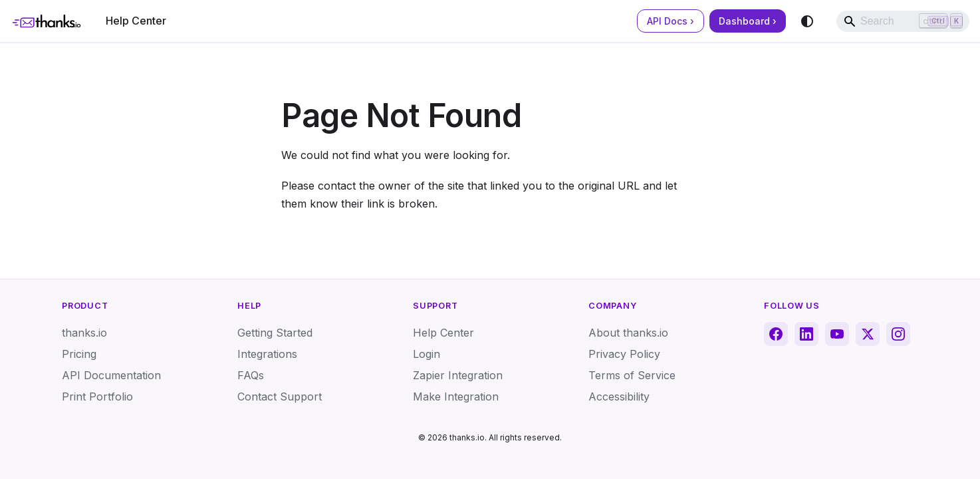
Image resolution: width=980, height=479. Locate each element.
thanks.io (84, 332)
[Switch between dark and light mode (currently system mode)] (807, 21)
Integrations (267, 354)
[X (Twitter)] (868, 334)
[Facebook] (776, 334)
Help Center (136, 20)
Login (426, 354)
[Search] (902, 21)
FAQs (250, 375)
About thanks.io (628, 332)
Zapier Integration (458, 375)
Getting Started (274, 332)
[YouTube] (837, 334)
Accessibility (619, 396)
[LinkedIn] (806, 334)
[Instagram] (898, 334)
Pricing (79, 354)
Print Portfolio (97, 396)
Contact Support (279, 396)
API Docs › (670, 21)
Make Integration (456, 396)
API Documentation (111, 375)
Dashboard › (748, 21)
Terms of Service (631, 375)
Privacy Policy (624, 354)
